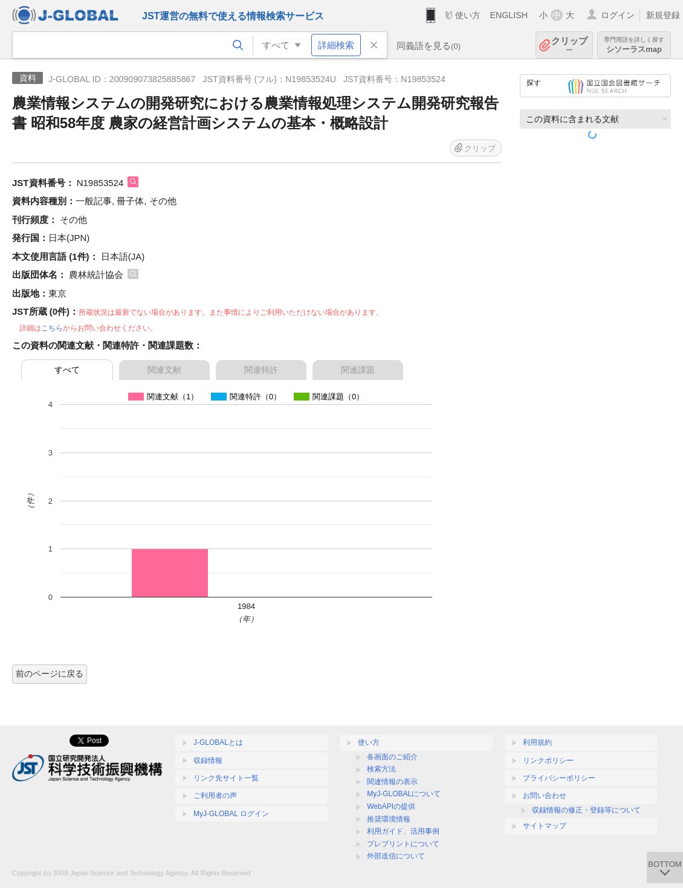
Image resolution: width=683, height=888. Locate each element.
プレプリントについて (403, 844)
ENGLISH (509, 15)
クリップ (569, 45)
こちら (52, 328)
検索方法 (381, 769)
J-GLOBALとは (218, 742)
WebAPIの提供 (391, 806)
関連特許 (261, 370)
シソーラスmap (634, 45)
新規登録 (663, 15)
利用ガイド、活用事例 (403, 831)
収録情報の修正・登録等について (586, 810)
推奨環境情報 (388, 819)
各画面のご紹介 (392, 757)
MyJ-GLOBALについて (404, 794)
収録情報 (207, 760)
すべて (67, 370)
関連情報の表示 (392, 781)
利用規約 (537, 742)
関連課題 (358, 370)
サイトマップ (544, 826)
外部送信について (396, 856)
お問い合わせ (544, 795)
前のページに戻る (49, 673)
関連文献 (164, 370)
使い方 (468, 15)
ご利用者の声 (215, 795)
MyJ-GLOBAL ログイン (231, 813)
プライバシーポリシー (559, 778)
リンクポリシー (548, 760)
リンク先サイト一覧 (226, 778)
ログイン (618, 15)
